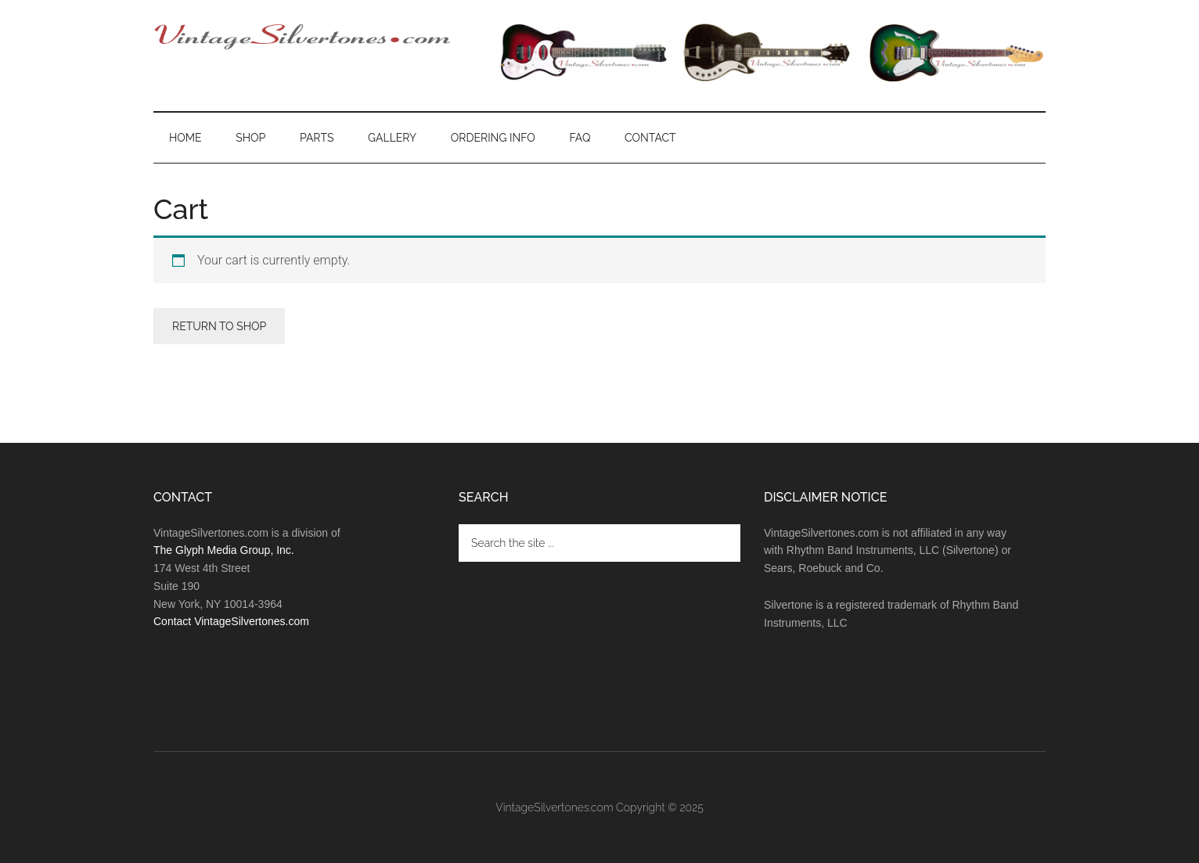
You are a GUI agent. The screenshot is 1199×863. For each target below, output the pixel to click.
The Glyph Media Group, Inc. (223, 550)
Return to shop (219, 326)
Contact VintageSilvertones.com (231, 621)
